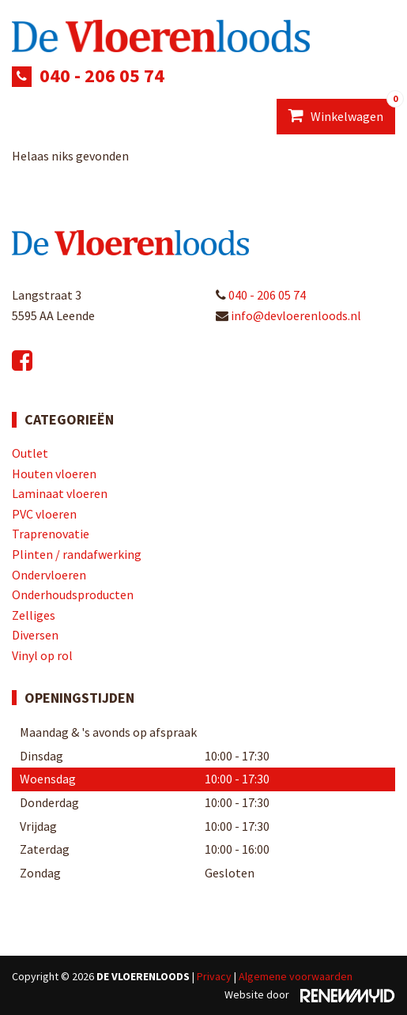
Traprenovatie (50, 533)
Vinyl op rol (42, 655)
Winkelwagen (341, 111)
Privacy (214, 976)
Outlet (30, 453)
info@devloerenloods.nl (288, 315)
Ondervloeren (49, 575)
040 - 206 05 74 (102, 75)
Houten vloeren (54, 473)
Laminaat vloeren (59, 493)
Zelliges (33, 615)
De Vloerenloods (143, 976)
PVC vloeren (44, 514)
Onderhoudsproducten (73, 594)
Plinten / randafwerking (76, 554)
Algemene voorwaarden (295, 976)
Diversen (35, 635)
